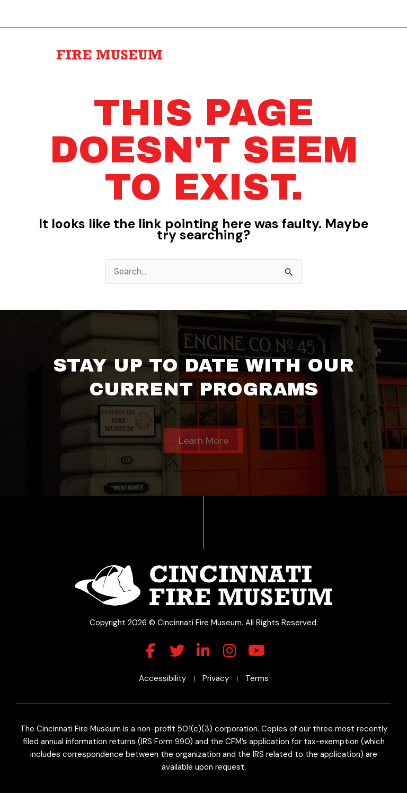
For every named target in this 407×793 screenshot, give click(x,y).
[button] (385, 48)
